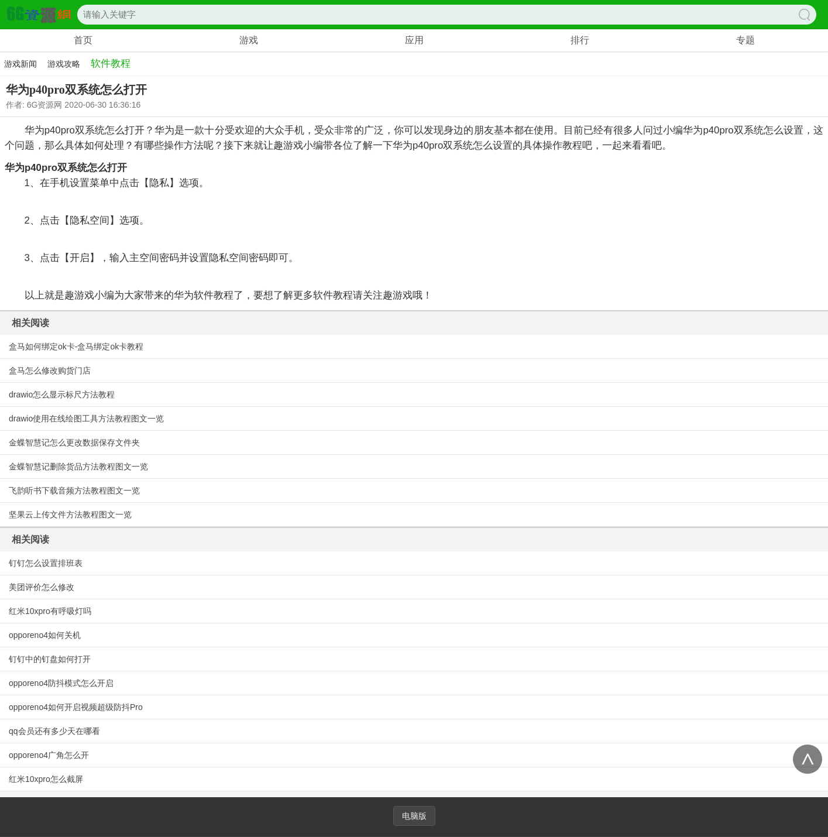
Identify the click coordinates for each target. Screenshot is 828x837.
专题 (745, 40)
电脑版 (414, 816)
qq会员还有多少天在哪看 (54, 731)
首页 (83, 40)
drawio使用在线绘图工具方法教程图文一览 (86, 418)
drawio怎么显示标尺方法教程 (62, 394)
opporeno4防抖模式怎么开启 (61, 683)
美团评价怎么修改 (41, 587)
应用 (414, 40)
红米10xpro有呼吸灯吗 (50, 611)
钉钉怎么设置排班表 (46, 563)
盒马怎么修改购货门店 (50, 370)
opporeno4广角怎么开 (49, 755)
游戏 (248, 40)
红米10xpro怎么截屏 (46, 779)
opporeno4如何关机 (45, 635)
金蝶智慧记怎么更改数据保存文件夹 (74, 442)
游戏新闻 (20, 63)
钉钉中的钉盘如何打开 (50, 659)
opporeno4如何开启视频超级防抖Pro (76, 707)
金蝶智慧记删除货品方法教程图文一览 (78, 466)
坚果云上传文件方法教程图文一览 (70, 514)
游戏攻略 (63, 63)
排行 (580, 40)
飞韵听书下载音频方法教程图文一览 (74, 490)
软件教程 (110, 63)
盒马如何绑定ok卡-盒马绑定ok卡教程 (76, 346)
